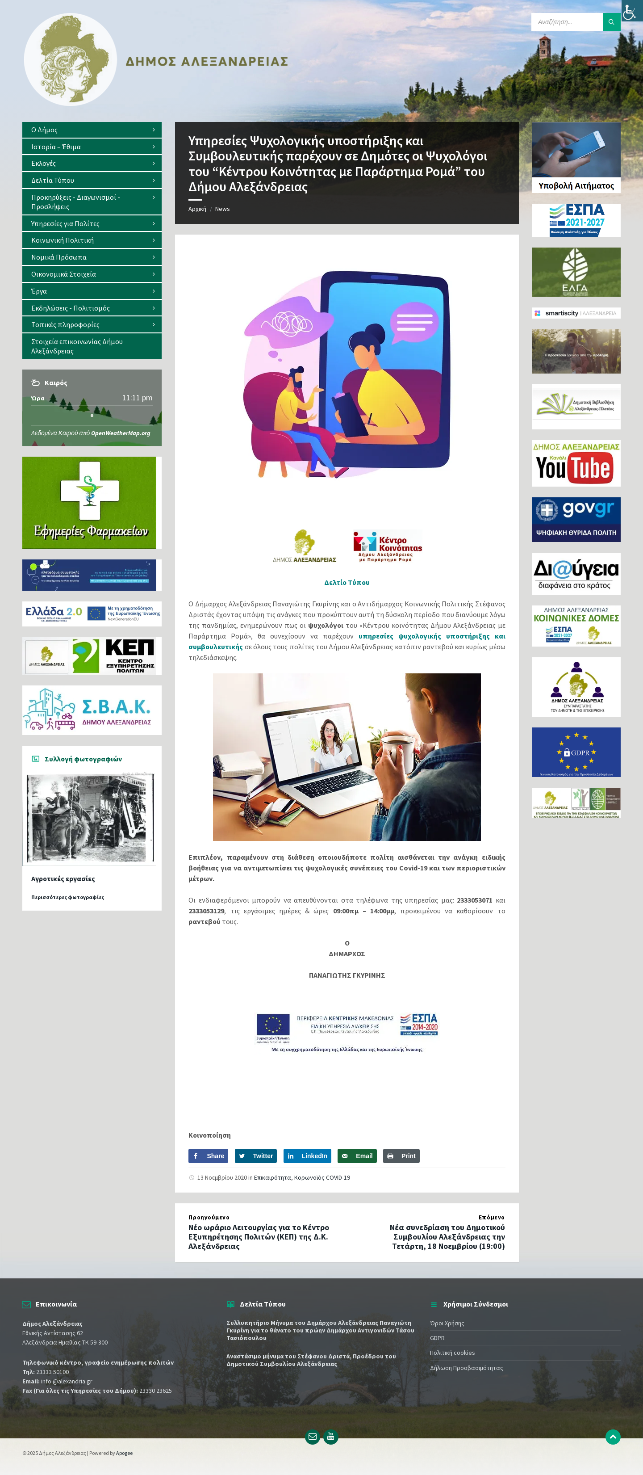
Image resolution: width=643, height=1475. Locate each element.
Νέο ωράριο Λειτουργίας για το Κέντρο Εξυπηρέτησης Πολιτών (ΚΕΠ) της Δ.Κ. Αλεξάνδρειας (258, 1236)
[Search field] (576, 22)
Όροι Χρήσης (447, 1323)
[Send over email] (357, 1156)
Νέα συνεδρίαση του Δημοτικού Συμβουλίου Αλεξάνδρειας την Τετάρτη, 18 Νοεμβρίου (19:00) (447, 1236)
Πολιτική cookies (452, 1353)
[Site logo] (156, 104)
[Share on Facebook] (208, 1156)
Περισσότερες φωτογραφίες (67, 897)
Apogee (124, 1453)
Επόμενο (492, 1217)
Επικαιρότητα (272, 1177)
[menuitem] (92, 130)
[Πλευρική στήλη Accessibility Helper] (632, 10)
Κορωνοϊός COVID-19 (322, 1177)
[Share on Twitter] (256, 1156)
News (222, 209)
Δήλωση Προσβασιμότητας (466, 1368)
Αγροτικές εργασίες (63, 878)
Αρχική (197, 209)
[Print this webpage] (401, 1156)
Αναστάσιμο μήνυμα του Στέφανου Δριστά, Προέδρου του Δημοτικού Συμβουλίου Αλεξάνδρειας (311, 1360)
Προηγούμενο (209, 1217)
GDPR (437, 1338)
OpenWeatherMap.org (120, 433)
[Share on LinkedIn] (308, 1156)
